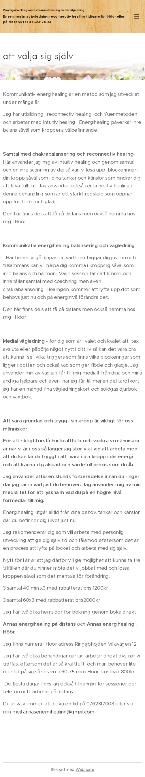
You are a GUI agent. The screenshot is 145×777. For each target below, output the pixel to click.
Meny (136, 16)
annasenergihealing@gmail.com (58, 712)
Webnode (85, 769)
